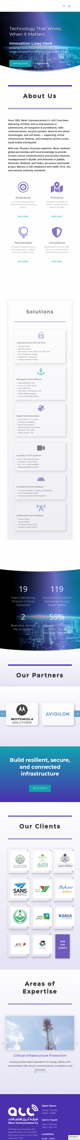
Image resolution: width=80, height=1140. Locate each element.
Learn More (42, 63)
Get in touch (40, 788)
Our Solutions (20, 63)
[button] (74, 1137)
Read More (23, 216)
